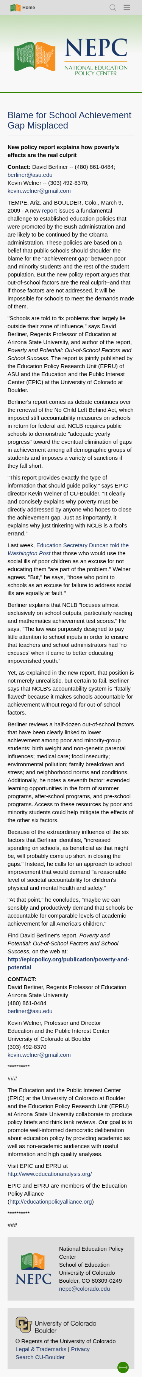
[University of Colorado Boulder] (56, 1324)
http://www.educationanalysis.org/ (50, 1174)
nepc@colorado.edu (84, 1288)
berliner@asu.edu (30, 175)
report (49, 210)
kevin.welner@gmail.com (39, 190)
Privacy (80, 1349)
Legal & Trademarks (41, 1349)
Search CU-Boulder (40, 1357)
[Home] (71, 57)
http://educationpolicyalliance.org (50, 1201)
